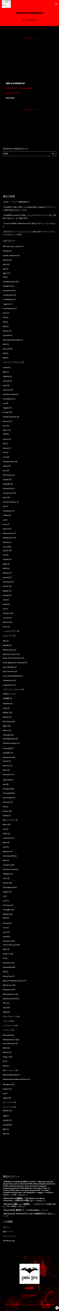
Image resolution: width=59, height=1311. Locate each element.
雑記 (4, 1134)
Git (4, 457)
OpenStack (7, 757)
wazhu (5, 936)
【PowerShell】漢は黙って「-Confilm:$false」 (22, 1210)
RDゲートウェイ (9, 820)
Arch (5, 264)
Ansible (6, 251)
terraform (7, 865)
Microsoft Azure (9, 654)
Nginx (5, 726)
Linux (5, 547)
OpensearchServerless (12, 340)
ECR (4, 317)
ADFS (5, 949)
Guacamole (7, 488)
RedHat (6, 591)
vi (3, 896)
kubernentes (8, 533)
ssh (4, 609)
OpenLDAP (7, 748)
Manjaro (6, 573)
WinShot (6, 1111)
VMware (6, 914)
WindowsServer (9, 994)
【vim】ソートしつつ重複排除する (16, 202)
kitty (5, 524)
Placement (7, 774)
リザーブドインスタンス (12, 362)
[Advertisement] (29, 57)
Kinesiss (6, 331)
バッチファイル (9, 1025)
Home (29, 1288)
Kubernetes (7, 538)
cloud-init (7, 390)
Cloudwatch (8, 290)
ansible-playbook (10, 255)
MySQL (5, 712)
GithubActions (9, 461)
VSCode (6, 923)
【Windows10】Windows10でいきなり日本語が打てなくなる (27, 1214)
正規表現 (6, 1125)
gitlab (5, 564)
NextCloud (7, 721)
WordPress (7, 1084)
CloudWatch (8, 399)
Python (6, 811)
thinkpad (6, 874)
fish (4, 444)
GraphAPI (6, 484)
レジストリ (7, 1030)
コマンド (6, 1021)
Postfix (5, 586)
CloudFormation (9, 282)
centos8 (6, 381)
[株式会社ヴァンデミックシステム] (23, 4)
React (5, 824)
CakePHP (6, 376)
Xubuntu (6, 1089)
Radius (5, 816)
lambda (6, 542)
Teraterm (6, 613)
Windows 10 (7, 990)
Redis (5, 833)
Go (4, 470)
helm (5, 497)
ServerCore (7, 976)
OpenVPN (6, 780)
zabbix (5, 1098)
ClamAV (6, 559)
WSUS (5, 1012)
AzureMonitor (8, 680)
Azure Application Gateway (14, 662)
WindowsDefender (10, 1075)
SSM (4, 358)
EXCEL (5, 430)
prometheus (8, 798)
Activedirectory (9, 1043)
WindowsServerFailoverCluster (15, 1079)
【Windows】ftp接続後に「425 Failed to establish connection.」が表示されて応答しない (24, 1199)
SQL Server (7, 985)
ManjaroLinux (8, 650)
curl (4, 403)
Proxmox (6, 802)
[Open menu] (56, 4)
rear (4, 829)
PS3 (4, 807)
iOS (4, 506)
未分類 (5, 1120)
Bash (5, 372)
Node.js (6, 730)
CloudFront (7, 286)
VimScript (7, 905)
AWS (5, 273)
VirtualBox (7, 910)
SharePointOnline (9, 743)
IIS (4, 958)
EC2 (4, 313)
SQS (4, 353)
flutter (5, 448)
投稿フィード (8, 1232)
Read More (10, 98)
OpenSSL (6, 753)
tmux (5, 878)
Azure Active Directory (12, 658)
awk (4, 269)
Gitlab (5, 466)
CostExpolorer (8, 308)
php (4, 784)
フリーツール (8, 1107)
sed (4, 847)
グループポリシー (9, 1016)
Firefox (5, 439)
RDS (4, 344)
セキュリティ (8, 636)
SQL (4, 860)
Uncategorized (26, 88)
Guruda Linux (8, 493)
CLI (4, 277)
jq (3, 520)
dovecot (6, 421)
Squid (5, 604)
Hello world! (15, 83)
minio (5, 708)
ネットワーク (8, 1102)
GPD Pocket (7, 475)
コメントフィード (9, 1236)
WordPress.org (8, 1241)
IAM (4, 326)
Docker (5, 412)
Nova (5, 770)
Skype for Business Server (13, 981)
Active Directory (9, 945)
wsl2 (5, 1007)
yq (4, 1093)
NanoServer (7, 963)
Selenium (6, 851)
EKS (4, 322)
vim (4, 901)
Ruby (5, 842)
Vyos (5, 627)
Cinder (5, 761)
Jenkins (6, 515)
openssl (6, 577)
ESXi (4, 918)
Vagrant (6, 892)
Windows (6, 941)
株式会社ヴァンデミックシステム (26, 1304)
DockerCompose (9, 417)
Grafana (6, 479)
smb (4, 600)
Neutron (6, 765)
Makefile (6, 645)
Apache (6, 260)
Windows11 (7, 1035)
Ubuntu (6, 622)
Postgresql (7, 789)
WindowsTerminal (10, 999)
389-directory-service (12, 246)
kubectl (6, 529)
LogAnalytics (8, 685)
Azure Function (9, 671)
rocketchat (7, 838)
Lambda (6, 335)
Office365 (7, 735)
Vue (4, 928)
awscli (5, 367)
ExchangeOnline (9, 739)
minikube (6, 703)
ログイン (6, 1227)
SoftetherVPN (8, 856)
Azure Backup (8, 667)
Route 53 (6, 349)
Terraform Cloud (9, 869)
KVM (5, 568)
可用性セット (8, 694)
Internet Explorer (9, 502)
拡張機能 (6, 698)
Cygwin (6, 408)
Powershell (7, 793)
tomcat (6, 618)
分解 (4, 1116)
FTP (4, 453)
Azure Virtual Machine (11, 676)
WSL (4, 1003)
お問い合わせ (29, 1296)
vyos (5, 932)
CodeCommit (8, 295)
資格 (4, 1129)
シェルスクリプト (9, 631)
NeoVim (6, 717)
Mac (4, 641)
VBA (4, 434)
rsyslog (6, 595)
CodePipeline (8, 299)
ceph (5, 385)
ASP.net (6, 1052)
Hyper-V (6, 954)
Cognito (6, 304)
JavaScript (7, 511)
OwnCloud (7, 582)
